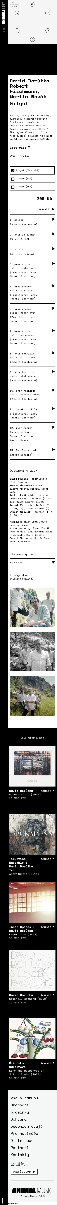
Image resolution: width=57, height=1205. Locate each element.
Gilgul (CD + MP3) (25, 170)
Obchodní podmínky (20, 1108)
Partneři (20, 1147)
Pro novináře (24, 1133)
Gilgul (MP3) (21, 186)
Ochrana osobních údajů (27, 1122)
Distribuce (22, 1140)
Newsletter (21, 1171)
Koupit (43, 209)
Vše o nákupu (24, 1098)
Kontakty (20, 1154)
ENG (4, 29)
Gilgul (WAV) (21, 178)
